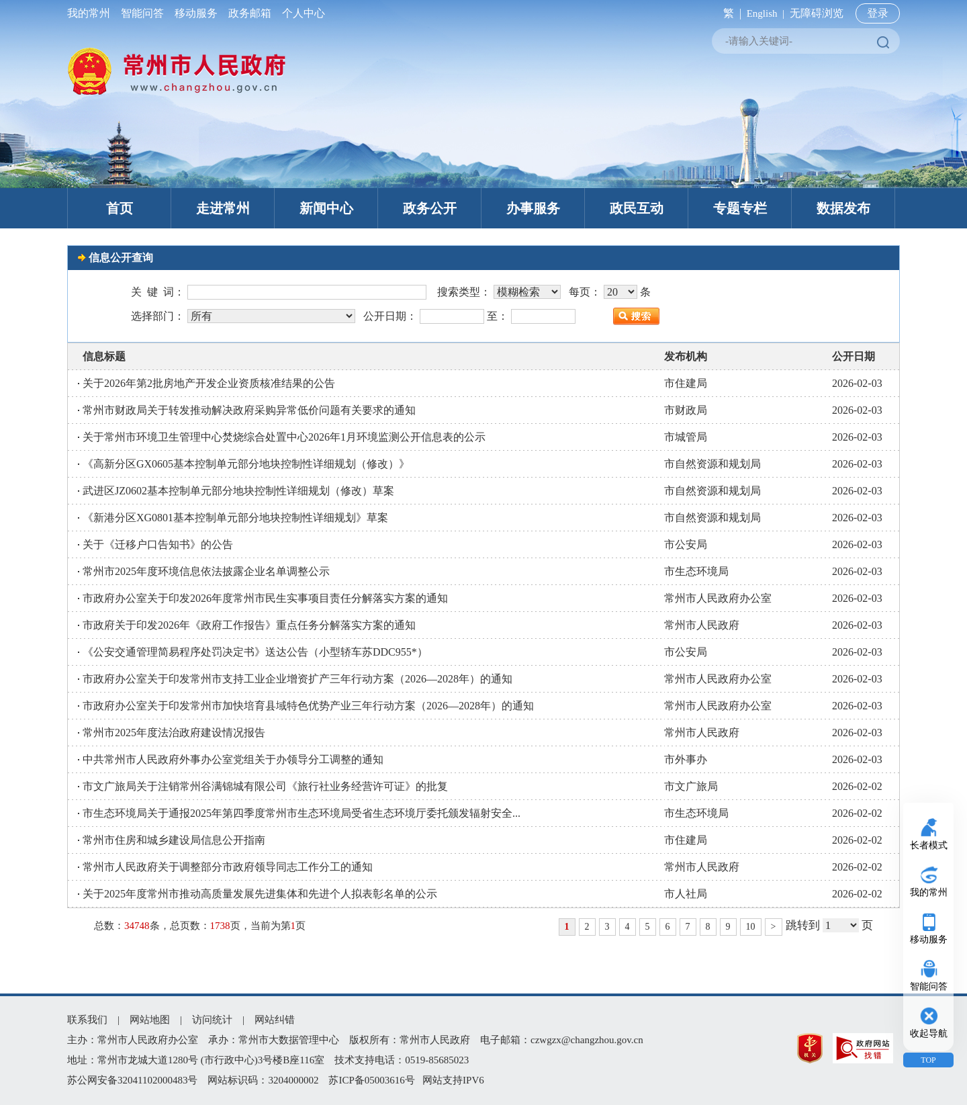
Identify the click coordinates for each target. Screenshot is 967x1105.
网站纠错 (275, 1019)
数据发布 (843, 208)
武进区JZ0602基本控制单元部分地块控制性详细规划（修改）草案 (238, 490)
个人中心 (301, 13)
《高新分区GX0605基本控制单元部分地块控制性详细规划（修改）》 (246, 464)
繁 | (729, 13)
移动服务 (196, 13)
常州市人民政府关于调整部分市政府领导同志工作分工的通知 (228, 867)
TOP (928, 1060)
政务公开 (430, 208)
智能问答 (142, 13)
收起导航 (929, 1033)
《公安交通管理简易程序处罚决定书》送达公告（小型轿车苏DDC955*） (255, 652)
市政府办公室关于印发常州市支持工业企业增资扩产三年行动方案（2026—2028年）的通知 (297, 678)
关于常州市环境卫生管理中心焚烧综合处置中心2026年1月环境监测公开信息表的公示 (284, 437)
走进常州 (223, 208)
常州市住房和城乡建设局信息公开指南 (174, 840)
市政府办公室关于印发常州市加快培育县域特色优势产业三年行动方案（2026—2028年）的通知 (308, 705)
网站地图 (150, 1019)
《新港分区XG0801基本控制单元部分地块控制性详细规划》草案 (235, 517)
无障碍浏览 (816, 13)
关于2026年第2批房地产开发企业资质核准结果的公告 (209, 383)
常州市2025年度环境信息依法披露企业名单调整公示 (206, 571)
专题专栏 (740, 208)
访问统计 (212, 1019)
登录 (877, 13)
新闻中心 (326, 208)
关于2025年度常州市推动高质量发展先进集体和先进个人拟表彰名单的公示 (260, 893)
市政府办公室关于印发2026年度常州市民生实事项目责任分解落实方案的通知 (265, 598)
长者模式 (929, 845)
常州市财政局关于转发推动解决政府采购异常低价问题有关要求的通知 (249, 410)
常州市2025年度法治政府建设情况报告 (174, 732)
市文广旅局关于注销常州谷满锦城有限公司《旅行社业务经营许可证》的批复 (265, 786)
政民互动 (636, 208)
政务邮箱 (250, 13)
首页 (119, 208)
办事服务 (533, 208)
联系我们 (87, 1019)
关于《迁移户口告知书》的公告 (158, 544)
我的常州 (91, 13)
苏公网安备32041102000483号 (132, 1080)
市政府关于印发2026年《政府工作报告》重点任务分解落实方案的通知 (249, 625)
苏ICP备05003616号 (371, 1080)
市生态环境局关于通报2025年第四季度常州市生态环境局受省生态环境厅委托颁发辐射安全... (301, 813)
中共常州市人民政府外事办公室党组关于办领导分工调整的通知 (233, 759)
